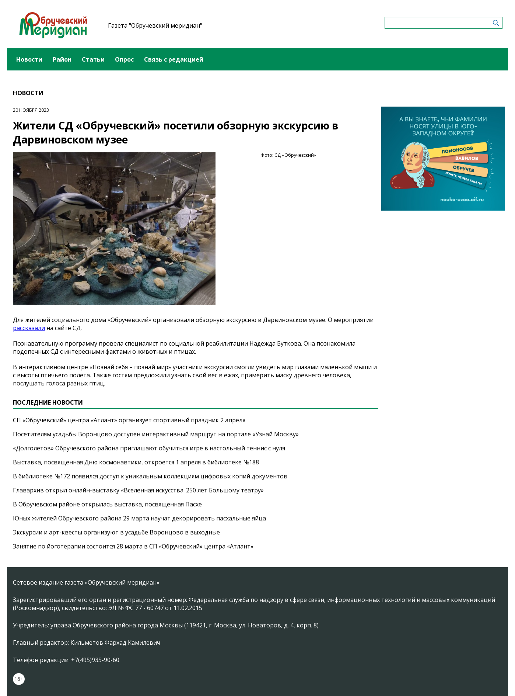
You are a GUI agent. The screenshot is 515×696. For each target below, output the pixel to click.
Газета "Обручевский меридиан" (155, 25)
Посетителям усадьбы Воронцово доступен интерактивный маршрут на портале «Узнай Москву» (156, 434)
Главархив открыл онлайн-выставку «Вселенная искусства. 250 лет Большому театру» (138, 490)
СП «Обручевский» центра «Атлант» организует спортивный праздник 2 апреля (129, 420)
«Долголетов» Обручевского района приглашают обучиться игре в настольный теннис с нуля (149, 448)
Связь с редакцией (173, 59)
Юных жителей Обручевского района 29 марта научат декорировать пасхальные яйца (139, 518)
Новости (29, 59)
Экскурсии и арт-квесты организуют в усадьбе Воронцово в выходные (116, 532)
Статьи (93, 59)
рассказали (29, 328)
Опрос (124, 59)
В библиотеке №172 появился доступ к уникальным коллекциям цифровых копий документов (150, 476)
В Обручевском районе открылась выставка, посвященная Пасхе (107, 504)
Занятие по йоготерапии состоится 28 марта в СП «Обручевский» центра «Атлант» (133, 546)
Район (62, 59)
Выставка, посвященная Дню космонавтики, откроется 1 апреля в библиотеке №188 (136, 462)
